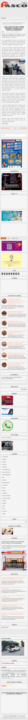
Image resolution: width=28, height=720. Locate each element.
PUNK (3, 506)
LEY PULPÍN (4, 485)
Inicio (15, 127)
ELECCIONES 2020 (6, 469)
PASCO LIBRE (13, 716)
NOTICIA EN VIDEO (6, 498)
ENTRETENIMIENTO (6, 475)
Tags (9, 238)
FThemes (23, 718)
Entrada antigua (23, 127)
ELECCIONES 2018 (6, 472)
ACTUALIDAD (5, 456)
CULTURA (4, 464)
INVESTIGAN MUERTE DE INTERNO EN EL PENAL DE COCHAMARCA (13, 542)
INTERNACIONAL (6, 482)
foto (3, 477)
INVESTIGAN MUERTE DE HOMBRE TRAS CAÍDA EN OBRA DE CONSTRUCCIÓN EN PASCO (16, 364)
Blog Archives (15, 238)
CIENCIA (4, 462)
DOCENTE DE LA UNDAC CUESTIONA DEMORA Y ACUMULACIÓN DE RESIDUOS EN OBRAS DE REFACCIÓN (17, 343)
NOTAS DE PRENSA (6, 495)
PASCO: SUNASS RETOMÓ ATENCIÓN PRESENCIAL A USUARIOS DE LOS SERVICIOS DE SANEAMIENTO (14, 28)
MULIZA (4, 490)
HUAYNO (4, 480)
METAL (3, 488)
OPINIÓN (4, 501)
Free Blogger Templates (12, 718)
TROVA (3, 514)
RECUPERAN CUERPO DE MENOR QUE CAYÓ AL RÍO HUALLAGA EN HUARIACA (17, 332)
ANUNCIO (4, 459)
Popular (3, 238)
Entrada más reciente (5, 127)
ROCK (3, 508)
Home (3, 22)
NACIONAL (4, 493)
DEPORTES (4, 467)
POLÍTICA (4, 503)
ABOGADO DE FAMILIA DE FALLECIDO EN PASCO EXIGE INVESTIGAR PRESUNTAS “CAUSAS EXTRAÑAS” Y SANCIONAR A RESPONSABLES (16, 302)
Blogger (23, 716)
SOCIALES (4, 511)
